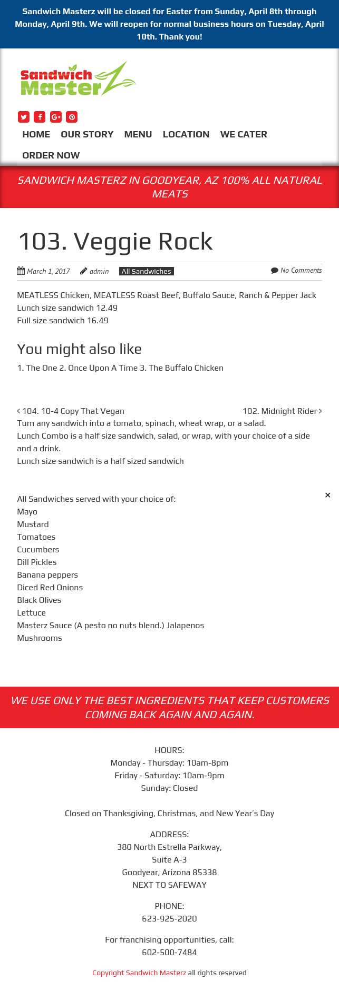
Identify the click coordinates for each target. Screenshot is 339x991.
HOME (36, 134)
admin (99, 271)
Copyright (109, 972)
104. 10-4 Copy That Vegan (70, 411)
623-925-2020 (169, 919)
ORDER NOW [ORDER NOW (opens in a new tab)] (51, 155)
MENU (138, 134)
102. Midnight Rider (282, 411)
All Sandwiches (146, 271)
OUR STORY (87, 134)
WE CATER (243, 134)
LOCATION (186, 134)
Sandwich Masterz (156, 972)
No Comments (301, 270)
